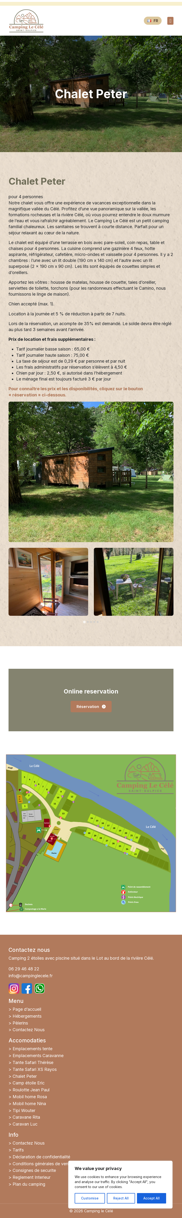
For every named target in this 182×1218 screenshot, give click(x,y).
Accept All (151, 1198)
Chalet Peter (25, 1076)
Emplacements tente (32, 1048)
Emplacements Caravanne (38, 1055)
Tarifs (18, 1149)
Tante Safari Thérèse (33, 1062)
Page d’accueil (27, 1009)
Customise (90, 1198)
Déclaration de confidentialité (41, 1156)
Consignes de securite (34, 1170)
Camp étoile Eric (29, 1082)
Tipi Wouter (24, 1110)
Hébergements (27, 1016)
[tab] (84, 622)
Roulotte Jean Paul (31, 1089)
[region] (120, 1184)
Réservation (91, 706)
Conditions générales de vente (42, 1163)
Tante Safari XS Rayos (35, 1069)
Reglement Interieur (31, 1177)
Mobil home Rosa (30, 1096)
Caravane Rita (26, 1117)
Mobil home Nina (29, 1103)
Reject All (121, 1198)
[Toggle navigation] (170, 21)
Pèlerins (20, 1023)
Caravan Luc (25, 1124)
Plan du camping (29, 1184)
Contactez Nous (29, 1029)
